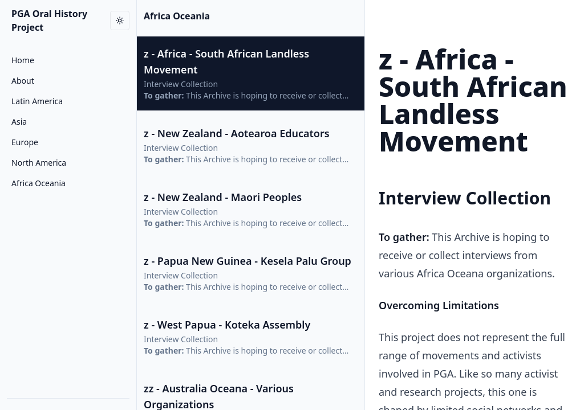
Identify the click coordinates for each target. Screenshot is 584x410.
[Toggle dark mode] (119, 20)
